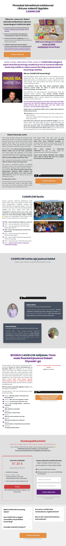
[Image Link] (12, 310)
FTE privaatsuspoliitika (48, 498)
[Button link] (17, 54)
